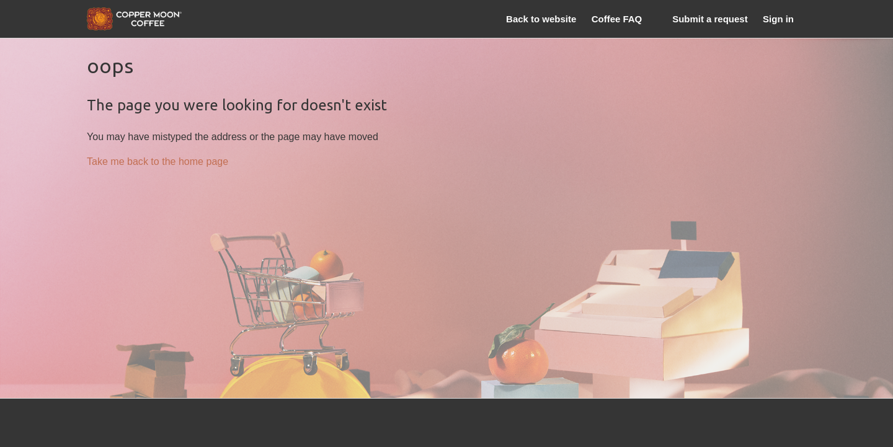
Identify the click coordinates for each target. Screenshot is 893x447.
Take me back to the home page (157, 161)
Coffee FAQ (617, 19)
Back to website (541, 19)
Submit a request (709, 19)
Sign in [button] (778, 19)
